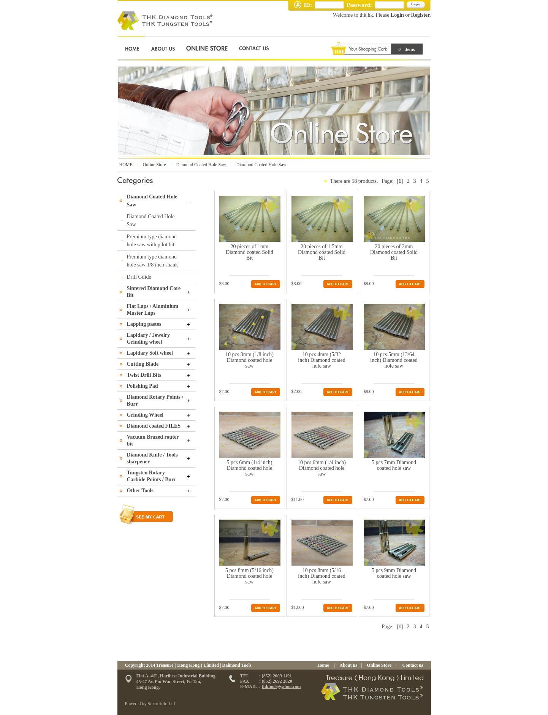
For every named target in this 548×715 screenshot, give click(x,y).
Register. (421, 15)
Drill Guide (139, 277)
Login (397, 15)
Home (323, 665)
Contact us (412, 665)
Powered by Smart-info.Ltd (150, 703)
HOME (126, 164)
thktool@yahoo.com (281, 686)
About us (348, 665)
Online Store (154, 164)
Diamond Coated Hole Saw (201, 164)
